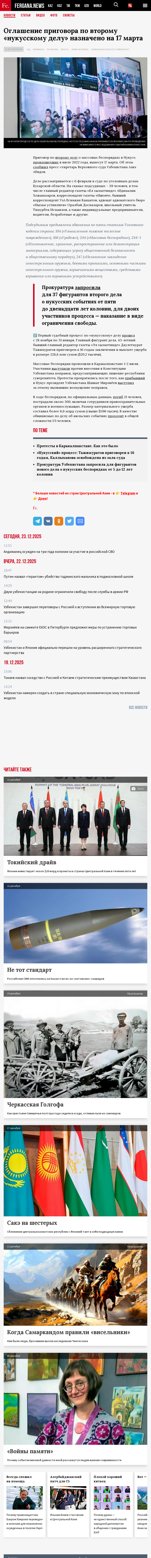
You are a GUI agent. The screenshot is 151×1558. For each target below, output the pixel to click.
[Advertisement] (75, 739)
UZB (87, 5)
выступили (61, 368)
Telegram (128, 493)
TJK (69, 5)
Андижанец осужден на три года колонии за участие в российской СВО (59, 551)
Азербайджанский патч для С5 (66, 1479)
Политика (52, 49)
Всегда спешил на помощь (19, 1479)
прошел (128, 335)
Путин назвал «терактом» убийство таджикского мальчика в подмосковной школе (68, 576)
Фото (53, 15)
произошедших (46, 162)
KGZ (59, 5)
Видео (40, 15)
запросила (87, 287)
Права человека (80, 49)
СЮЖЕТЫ (69, 15)
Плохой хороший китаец (108, 1479)
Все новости (138, 707)
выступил (126, 383)
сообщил (40, 167)
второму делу (66, 157)
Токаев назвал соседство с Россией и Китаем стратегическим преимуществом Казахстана (75, 677)
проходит (116, 416)
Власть (65, 49)
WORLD (99, 5)
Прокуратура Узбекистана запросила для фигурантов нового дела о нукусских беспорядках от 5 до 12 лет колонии (89, 469)
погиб (118, 397)
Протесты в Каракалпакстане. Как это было (79, 445)
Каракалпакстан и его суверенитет (110, 49)
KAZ (50, 5)
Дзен (42, 498)
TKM (78, 5)
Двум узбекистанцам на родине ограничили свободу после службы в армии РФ (66, 591)
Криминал (38, 49)
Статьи (26, 15)
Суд (28, 49)
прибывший (135, 378)
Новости (9, 15)
